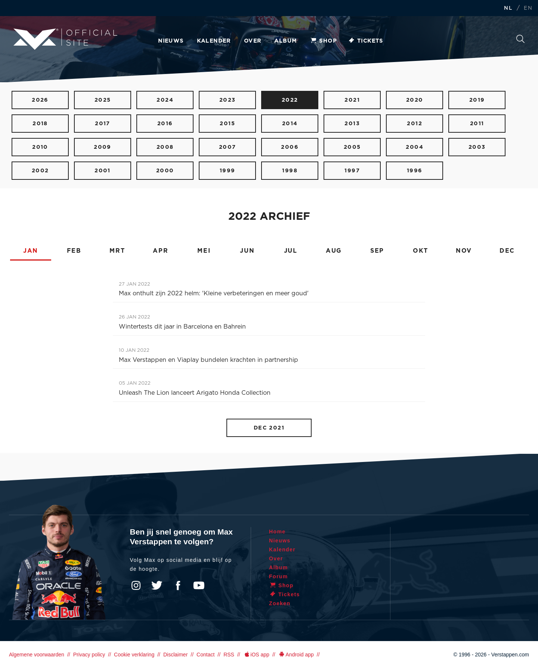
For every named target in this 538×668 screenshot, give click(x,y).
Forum (278, 576)
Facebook (178, 585)
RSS (228, 655)
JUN (247, 251)
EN (528, 8)
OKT (420, 251)
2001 (103, 170)
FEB (74, 251)
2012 (414, 123)
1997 (352, 170)
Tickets (365, 41)
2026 (40, 100)
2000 (165, 170)
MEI (203, 251)
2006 (290, 147)
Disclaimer (175, 655)
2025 (103, 100)
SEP (377, 251)
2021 (352, 100)
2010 (40, 147)
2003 (477, 147)
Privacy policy (89, 655)
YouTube (199, 585)
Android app (296, 655)
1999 (227, 170)
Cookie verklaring (134, 655)
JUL (290, 251)
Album (285, 41)
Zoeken (520, 39)
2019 (477, 100)
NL (508, 8)
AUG (334, 251)
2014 (290, 123)
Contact (205, 655)
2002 (40, 170)
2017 (102, 123)
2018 (40, 123)
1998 (289, 170)
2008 (165, 147)
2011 (477, 123)
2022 (290, 100)
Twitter (157, 585)
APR (160, 251)
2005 (352, 147)
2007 (227, 147)
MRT (117, 251)
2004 (414, 147)
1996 (415, 170)
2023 (227, 100)
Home (277, 532)
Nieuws (170, 41)
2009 (102, 147)
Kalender (214, 41)
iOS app (256, 655)
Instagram (136, 585)
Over (253, 41)
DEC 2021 (269, 428)
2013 (352, 123)
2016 (165, 123)
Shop (323, 41)
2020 (414, 100)
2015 (227, 123)
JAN (30, 251)
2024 (165, 100)
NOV (464, 251)
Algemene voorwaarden (36, 655)
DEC (507, 251)
